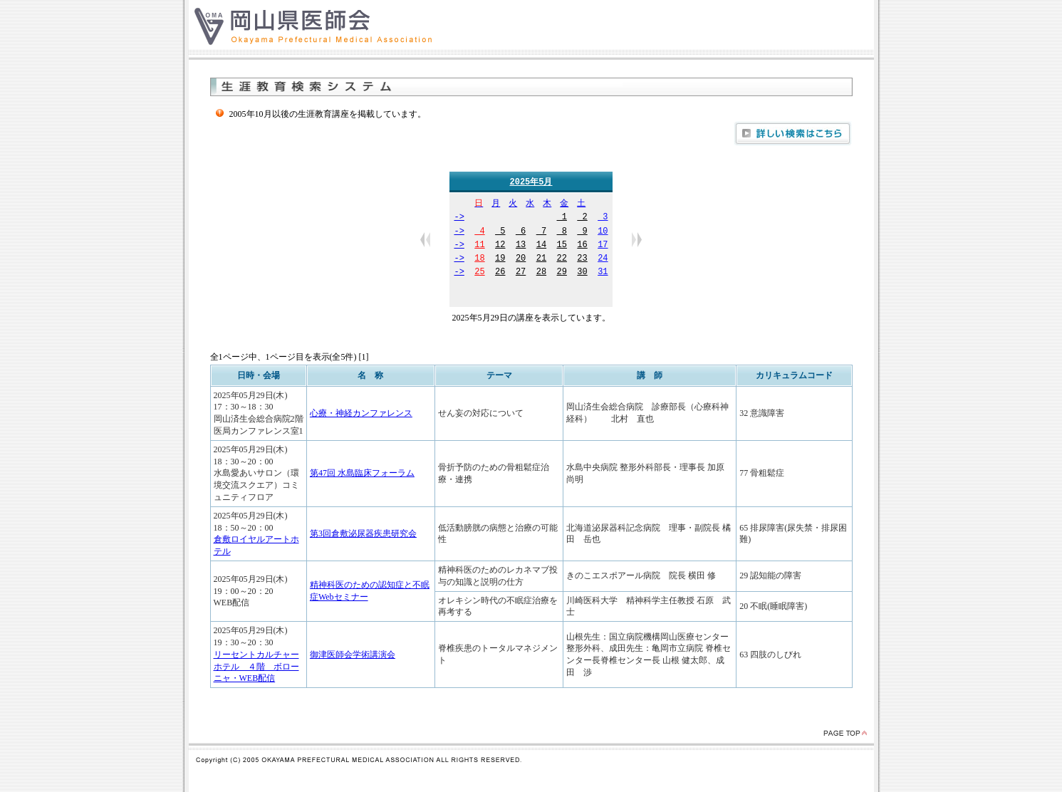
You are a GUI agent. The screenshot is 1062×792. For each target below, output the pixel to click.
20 (521, 260)
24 (603, 260)
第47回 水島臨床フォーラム (362, 474)
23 (582, 260)
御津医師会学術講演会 (352, 655)
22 (562, 260)
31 (603, 273)
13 (521, 246)
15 (562, 246)
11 (479, 246)
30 (582, 273)
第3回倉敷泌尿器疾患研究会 (363, 534)
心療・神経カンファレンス (361, 414)
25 (479, 273)
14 (541, 246)
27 (521, 273)
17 (603, 246)
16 (582, 246)
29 (562, 273)
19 (500, 260)
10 (603, 232)
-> (459, 218)
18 (479, 260)
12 (500, 246)
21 (541, 260)
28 (541, 273)
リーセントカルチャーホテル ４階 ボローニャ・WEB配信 (256, 667)
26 (500, 273)
